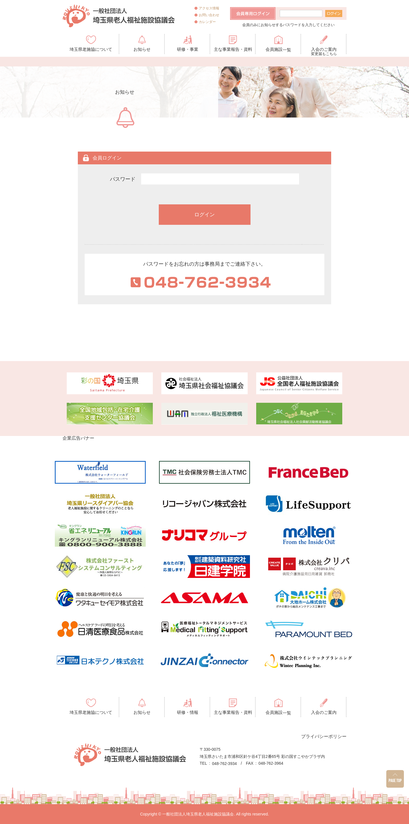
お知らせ (142, 49)
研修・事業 (187, 49)
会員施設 (278, 49)
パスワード (122, 179)
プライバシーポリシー (324, 736)
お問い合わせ (209, 15)
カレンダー (207, 22)
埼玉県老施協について (91, 49)
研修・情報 (187, 712)
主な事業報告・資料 (233, 49)
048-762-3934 (224, 763)
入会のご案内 (324, 50)
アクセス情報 (209, 8)
